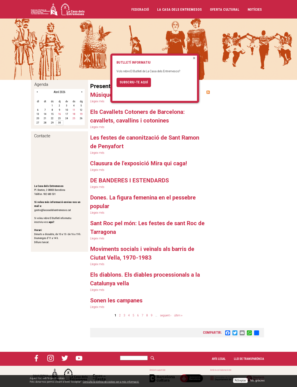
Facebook (36, 358)
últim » (178, 315)
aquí (50, 222)
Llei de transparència (249, 358)
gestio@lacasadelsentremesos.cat (52, 210)
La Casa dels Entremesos (179, 9)
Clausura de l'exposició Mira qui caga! (139, 163)
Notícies (255, 9)
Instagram (50, 358)
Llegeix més (97, 152)
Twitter (64, 358)
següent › (165, 315)
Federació (140, 9)
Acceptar (240, 380)
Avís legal (219, 358)
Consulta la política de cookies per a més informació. (111, 381)
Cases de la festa (99, 374)
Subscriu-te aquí (134, 82)
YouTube (79, 358)
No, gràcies (257, 380)
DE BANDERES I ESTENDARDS (129, 180)
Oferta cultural (224, 9)
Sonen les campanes (117, 300)
